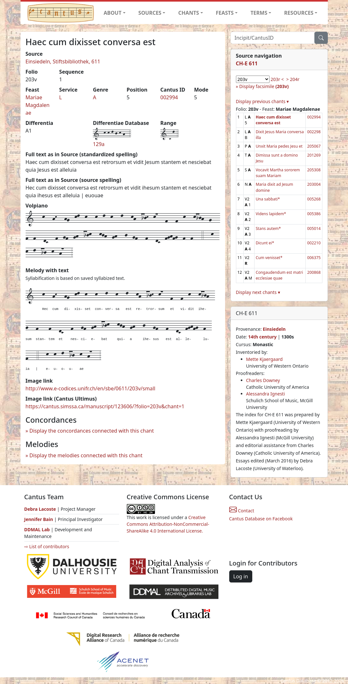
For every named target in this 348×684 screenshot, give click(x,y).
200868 (313, 272)
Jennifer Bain (39, 519)
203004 (313, 184)
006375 (313, 257)
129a (98, 144)
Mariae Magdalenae (38, 105)
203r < (277, 79)
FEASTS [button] (225, 12)
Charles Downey (263, 380)
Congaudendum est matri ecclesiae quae (279, 275)
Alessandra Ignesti (265, 394)
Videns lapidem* (271, 213)
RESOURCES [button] (299, 12)
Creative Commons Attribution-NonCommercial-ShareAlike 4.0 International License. (168, 524)
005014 (313, 228)
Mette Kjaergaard (264, 359)
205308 (313, 170)
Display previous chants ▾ (262, 101)
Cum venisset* (269, 257)
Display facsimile (263, 86)
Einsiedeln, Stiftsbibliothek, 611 (63, 61)
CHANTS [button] (188, 12)
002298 (313, 131)
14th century (262, 337)
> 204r (292, 79)
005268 (313, 199)
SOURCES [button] (149, 12)
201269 (313, 155)
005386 (313, 213)
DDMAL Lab (37, 529)
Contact (241, 511)
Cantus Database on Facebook (261, 519)
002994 (169, 97)
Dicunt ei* (265, 243)
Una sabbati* (268, 199)
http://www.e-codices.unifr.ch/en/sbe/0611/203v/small (91, 388)
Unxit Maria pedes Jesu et (279, 146)
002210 (313, 243)
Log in (240, 576)
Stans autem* (268, 228)
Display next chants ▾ (258, 292)
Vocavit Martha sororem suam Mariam (278, 172)
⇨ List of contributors (46, 546)
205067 (313, 146)
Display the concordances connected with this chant (91, 430)
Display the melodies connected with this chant (85, 455)
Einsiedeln (274, 329)
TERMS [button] (258, 12)
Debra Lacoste (40, 509)
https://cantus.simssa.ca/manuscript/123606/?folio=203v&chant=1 (105, 406)
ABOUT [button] (113, 12)
